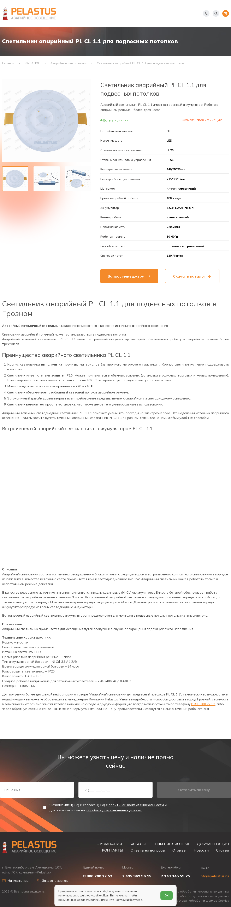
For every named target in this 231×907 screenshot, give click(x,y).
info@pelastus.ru (214, 876)
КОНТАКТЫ (112, 850)
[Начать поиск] (216, 13)
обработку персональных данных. (114, 810)
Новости (201, 850)
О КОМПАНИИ (109, 844)
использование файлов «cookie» (80, 895)
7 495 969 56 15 (136, 876)
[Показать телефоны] (206, 13)
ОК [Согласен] (166, 895)
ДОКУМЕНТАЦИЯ (213, 844)
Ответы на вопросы (148, 850)
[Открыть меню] (225, 13)
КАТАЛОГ (138, 844)
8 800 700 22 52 (203, 704)
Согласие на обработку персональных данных (195, 896)
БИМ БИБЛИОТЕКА (172, 844)
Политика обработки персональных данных (197, 891)
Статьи (222, 850)
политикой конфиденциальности (136, 805)
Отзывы (179, 850)
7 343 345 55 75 (175, 876)
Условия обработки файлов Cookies (203, 900)
